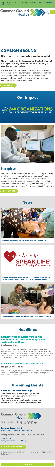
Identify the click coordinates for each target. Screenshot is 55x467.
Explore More (9, 191)
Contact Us (27, 465)
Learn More (8, 85)
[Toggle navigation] (52, 12)
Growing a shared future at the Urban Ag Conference (24, 240)
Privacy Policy (48, 452)
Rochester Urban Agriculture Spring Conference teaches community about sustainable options (23, 339)
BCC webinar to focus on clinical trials (23, 363)
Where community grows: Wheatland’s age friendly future (26, 316)
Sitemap (5, 454)
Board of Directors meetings (16, 390)
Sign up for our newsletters (12, 447)
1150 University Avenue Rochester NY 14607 (17, 430)
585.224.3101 (8, 422)
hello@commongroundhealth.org (13, 441)
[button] (48, 12)
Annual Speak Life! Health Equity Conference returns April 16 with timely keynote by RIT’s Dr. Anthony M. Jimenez (26, 278)
